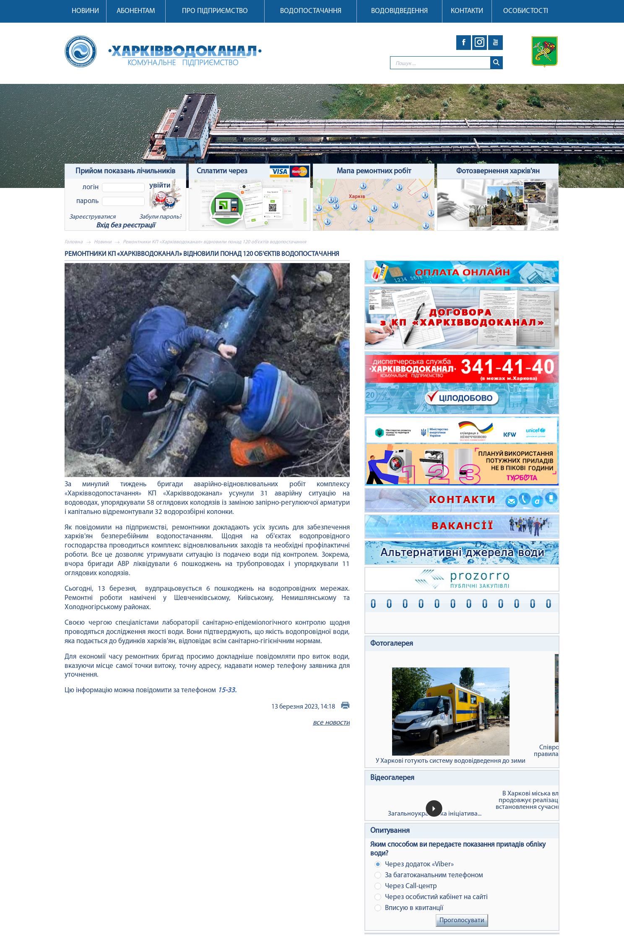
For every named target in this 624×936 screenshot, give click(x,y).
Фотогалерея (391, 644)
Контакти (467, 11)
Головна (74, 242)
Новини (85, 11)
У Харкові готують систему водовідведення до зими (450, 715)
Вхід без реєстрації (125, 225)
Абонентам (136, 11)
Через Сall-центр (405, 886)
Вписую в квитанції (408, 908)
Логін (91, 187)
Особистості (525, 11)
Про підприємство (215, 11)
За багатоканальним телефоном (428, 875)
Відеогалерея (392, 778)
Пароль (87, 201)
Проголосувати (461, 920)
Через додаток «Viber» (414, 864)
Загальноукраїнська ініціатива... (434, 814)
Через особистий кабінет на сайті (431, 897)
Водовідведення (399, 11)
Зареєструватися (92, 217)
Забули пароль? (160, 217)
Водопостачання (310, 11)
